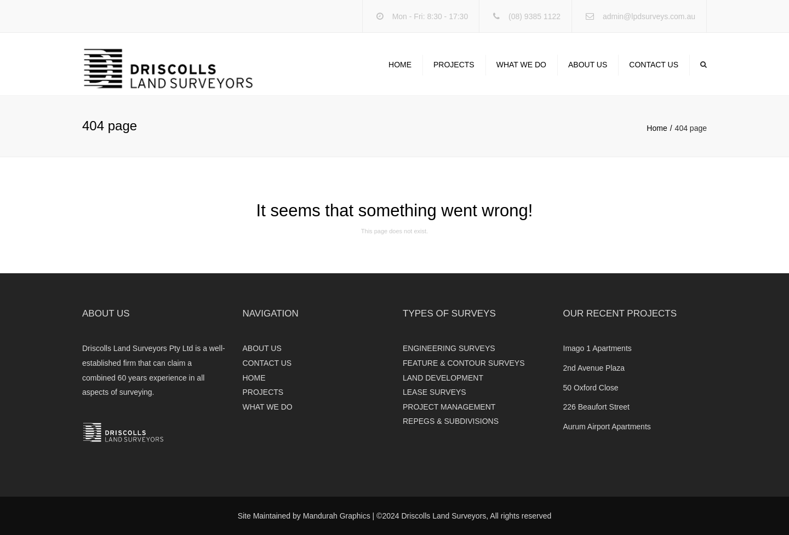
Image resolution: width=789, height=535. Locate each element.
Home (657, 128)
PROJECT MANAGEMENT (449, 406)
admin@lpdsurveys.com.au (649, 16)
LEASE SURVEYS (434, 392)
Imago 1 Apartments (597, 348)
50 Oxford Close (591, 387)
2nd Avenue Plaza (594, 368)
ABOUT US (587, 64)
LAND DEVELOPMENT (443, 377)
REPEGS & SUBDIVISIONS (451, 421)
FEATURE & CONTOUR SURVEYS (463, 363)
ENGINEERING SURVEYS (449, 348)
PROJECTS (453, 64)
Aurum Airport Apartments (607, 426)
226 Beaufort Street (596, 406)
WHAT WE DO (521, 64)
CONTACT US (653, 64)
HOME (399, 64)
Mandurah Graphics (336, 515)
